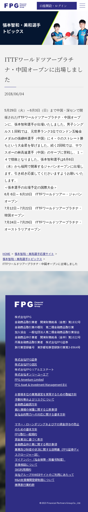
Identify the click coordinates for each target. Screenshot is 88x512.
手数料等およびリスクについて (34, 399)
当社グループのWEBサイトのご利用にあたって (44, 474)
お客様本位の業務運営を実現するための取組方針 (46, 394)
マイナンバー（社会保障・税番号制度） (40, 459)
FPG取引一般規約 (26, 434)
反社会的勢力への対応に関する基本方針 (40, 414)
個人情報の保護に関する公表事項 (36, 409)
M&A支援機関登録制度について (34, 480)
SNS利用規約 (23, 469)
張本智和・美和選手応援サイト (34, 254)
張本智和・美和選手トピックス (22, 259)
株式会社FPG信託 (26, 364)
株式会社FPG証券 (26, 359)
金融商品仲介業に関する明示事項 (36, 444)
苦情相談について (26, 464)
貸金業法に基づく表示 (29, 439)
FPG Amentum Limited (29, 379)
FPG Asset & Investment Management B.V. (41, 385)
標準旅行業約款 (24, 485)
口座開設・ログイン (53, 6)
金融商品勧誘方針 (26, 404)
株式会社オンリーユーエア (32, 374)
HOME (6, 254)
